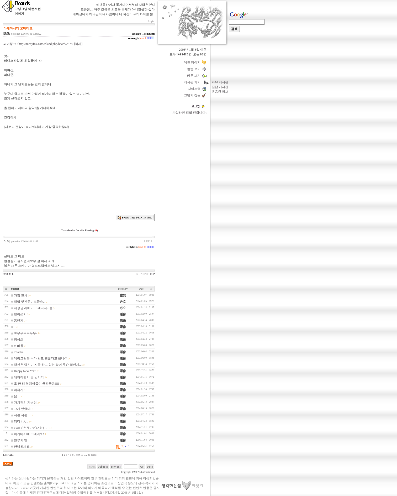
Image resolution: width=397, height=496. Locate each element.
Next (94, 454)
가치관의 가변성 (25, 402)
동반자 (18, 320)
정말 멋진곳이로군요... (29, 302)
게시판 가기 (193, 82)
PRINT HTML (144, 217)
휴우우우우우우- (25, 333)
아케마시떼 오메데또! (29, 434)
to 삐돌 (18, 346)
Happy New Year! (25, 371)
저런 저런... (22, 415)
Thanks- (19, 352)
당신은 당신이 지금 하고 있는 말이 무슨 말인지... (48, 365)
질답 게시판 (220, 87)
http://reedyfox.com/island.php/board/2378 (45, 44)
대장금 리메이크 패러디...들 (33, 308)
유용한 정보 (220, 91)
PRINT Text (128, 217)
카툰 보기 (194, 75)
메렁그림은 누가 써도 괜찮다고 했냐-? (40, 358)
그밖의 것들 (193, 95)
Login (151, 21)
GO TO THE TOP (145, 274)
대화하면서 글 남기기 (29, 377)
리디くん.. (21, 421)
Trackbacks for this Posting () (79, 230)
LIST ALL (8, 274)
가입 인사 (20, 295)
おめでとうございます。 (31, 428)
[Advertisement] (79, 170)
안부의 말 (20, 440)
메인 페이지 (193, 62)
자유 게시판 (220, 82)
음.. (16, 396)
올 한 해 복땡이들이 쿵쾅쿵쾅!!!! (36, 383)
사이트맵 (195, 89)
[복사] (78, 44)
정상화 (18, 339)
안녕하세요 (22, 446)
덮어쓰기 (20, 314)
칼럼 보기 (194, 69)
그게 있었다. (22, 409)
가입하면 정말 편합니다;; (189, 112)
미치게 (18, 390)
